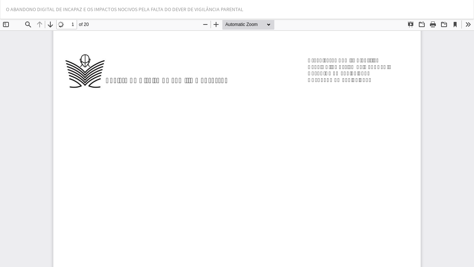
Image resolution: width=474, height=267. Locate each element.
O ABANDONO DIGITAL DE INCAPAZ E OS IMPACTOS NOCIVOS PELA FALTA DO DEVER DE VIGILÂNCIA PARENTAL (124, 9)
